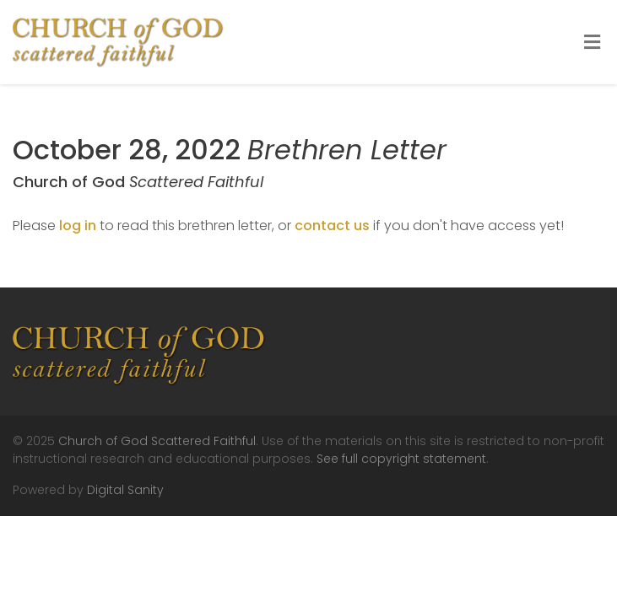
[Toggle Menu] (592, 43)
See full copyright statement (401, 458)
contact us (332, 225)
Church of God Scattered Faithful (157, 440)
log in (77, 225)
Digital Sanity (125, 489)
